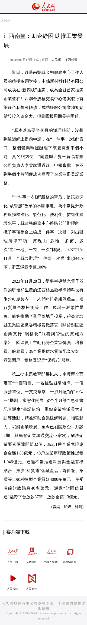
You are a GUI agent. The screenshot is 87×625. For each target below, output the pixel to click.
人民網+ (32, 554)
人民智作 (32, 580)
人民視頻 (13, 580)
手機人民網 (51, 554)
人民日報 (13, 554)
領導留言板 (70, 554)
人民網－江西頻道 (64, 60)
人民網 (5, 20)
